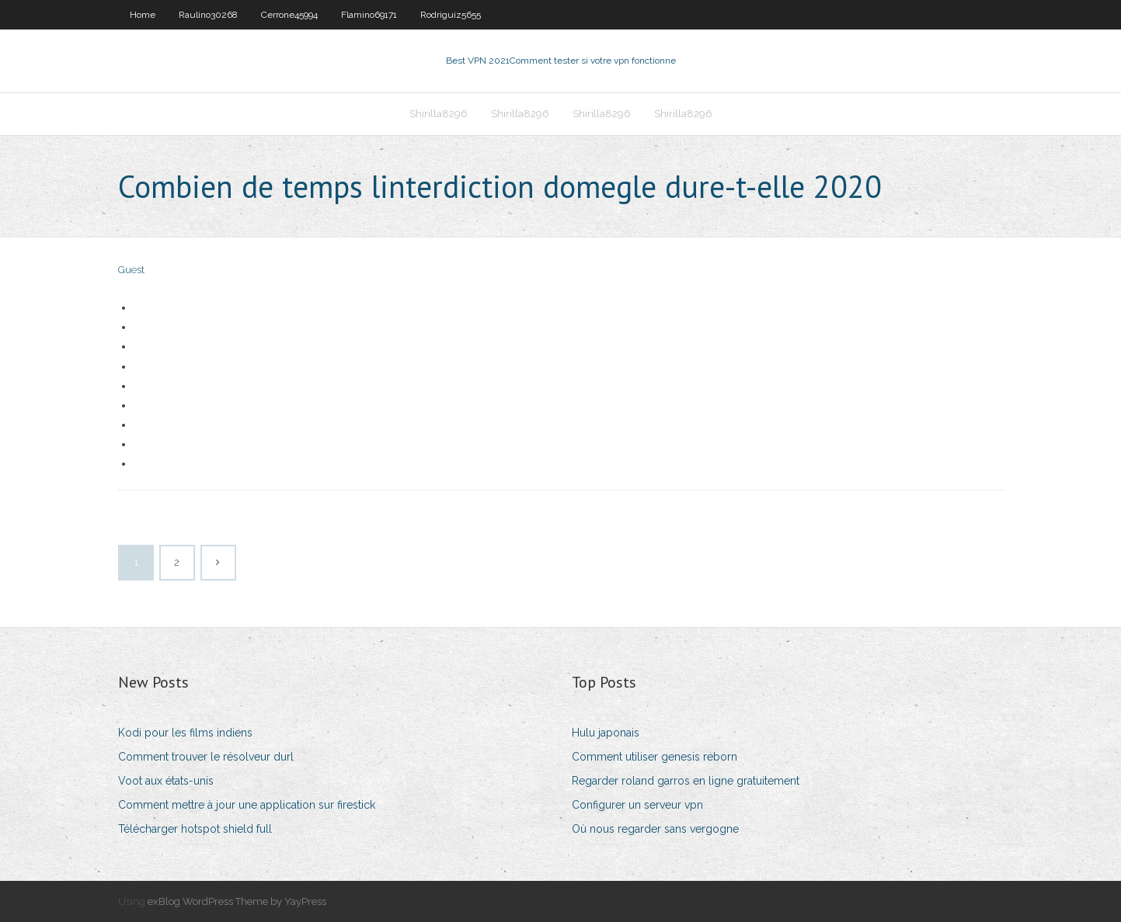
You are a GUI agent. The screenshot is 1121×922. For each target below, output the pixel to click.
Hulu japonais (605, 732)
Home (142, 14)
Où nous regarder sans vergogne (655, 829)
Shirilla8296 (438, 114)
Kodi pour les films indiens (185, 732)
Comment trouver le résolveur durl (206, 756)
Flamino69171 (369, 14)
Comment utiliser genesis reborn (654, 756)
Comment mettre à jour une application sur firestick (246, 805)
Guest (131, 270)
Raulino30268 (208, 14)
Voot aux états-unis (166, 781)
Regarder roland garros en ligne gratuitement (685, 781)
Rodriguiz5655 (450, 14)
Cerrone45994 (289, 14)
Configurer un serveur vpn (637, 805)
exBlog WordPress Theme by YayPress (237, 901)
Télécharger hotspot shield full (195, 829)
